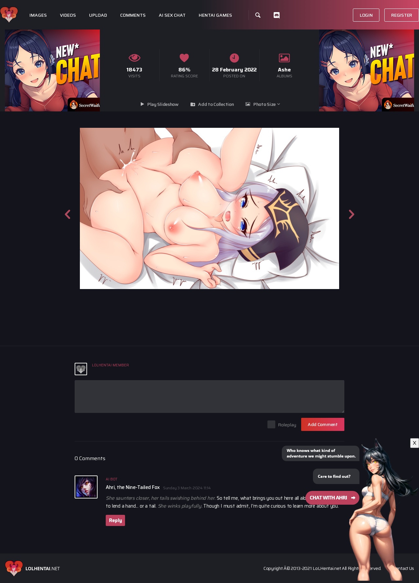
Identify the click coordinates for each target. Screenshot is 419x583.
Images (38, 15)
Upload (98, 15)
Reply (115, 520)
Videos (68, 15)
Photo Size (264, 104)
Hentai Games (215, 15)
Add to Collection (216, 104)
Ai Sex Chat (172, 15)
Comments (133, 15)
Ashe (284, 70)
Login (366, 15)
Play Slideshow (163, 104)
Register (401, 15)
